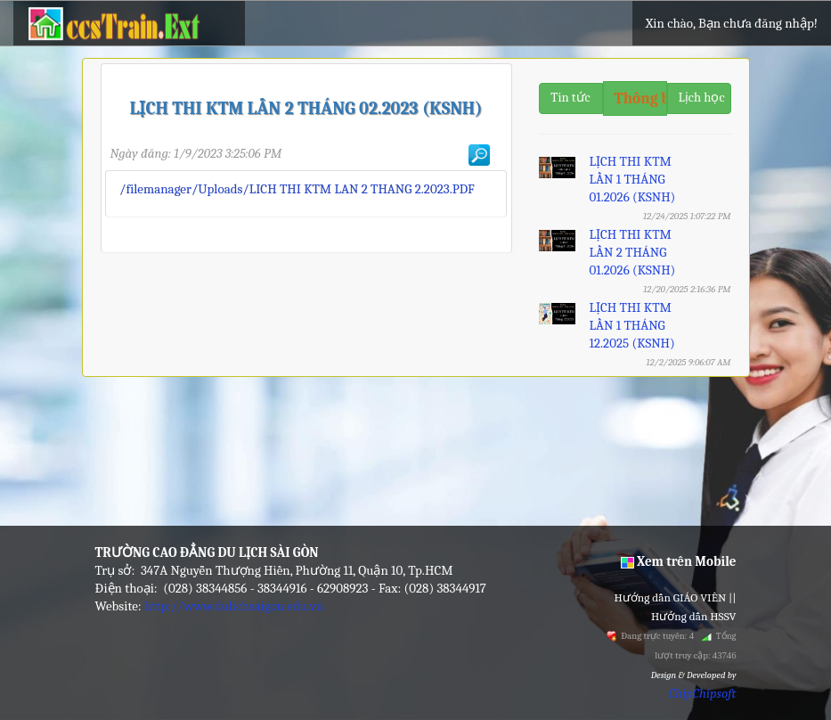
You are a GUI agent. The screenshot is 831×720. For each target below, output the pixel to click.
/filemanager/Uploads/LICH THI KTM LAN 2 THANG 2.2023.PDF (297, 189)
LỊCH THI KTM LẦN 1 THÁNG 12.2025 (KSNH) (631, 325)
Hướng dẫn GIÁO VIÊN (671, 597)
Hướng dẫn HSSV (694, 616)
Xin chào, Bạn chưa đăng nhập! (732, 23)
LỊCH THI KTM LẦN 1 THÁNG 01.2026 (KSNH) (632, 179)
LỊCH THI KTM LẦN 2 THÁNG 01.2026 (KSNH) (632, 252)
